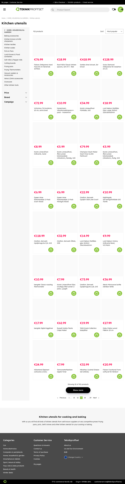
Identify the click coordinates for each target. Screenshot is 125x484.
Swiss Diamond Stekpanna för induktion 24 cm (112, 67)
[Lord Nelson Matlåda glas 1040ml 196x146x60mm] (89, 222)
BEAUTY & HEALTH (9, 469)
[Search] (80, 10)
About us (67, 445)
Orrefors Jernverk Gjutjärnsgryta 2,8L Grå (89, 286)
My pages (4, 2)
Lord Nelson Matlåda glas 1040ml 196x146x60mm (88, 243)
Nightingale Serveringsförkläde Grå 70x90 (112, 199)
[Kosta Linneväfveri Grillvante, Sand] (44, 133)
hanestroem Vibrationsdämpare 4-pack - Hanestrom (65, 110)
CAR (4, 445)
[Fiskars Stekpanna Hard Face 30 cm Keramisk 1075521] (44, 46)
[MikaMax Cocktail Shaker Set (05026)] (89, 351)
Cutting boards (10, 63)
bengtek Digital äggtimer (43, 328)
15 (74, 398)
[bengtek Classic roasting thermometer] (44, 265)
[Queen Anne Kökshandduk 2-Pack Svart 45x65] (44, 178)
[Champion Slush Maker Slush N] (89, 133)
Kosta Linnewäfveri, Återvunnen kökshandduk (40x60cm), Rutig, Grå (111, 155)
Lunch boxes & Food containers (12, 55)
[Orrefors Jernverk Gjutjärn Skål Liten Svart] (89, 178)
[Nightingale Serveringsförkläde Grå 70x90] (112, 178)
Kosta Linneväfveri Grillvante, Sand (41, 153)
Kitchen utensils (35, 18)
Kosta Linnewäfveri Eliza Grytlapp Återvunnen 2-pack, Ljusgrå (66, 287)
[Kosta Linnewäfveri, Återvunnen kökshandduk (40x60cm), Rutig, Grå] (112, 133)
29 (90, 398)
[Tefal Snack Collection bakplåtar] (89, 309)
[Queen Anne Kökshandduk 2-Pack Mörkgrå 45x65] (67, 178)
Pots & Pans (9, 51)
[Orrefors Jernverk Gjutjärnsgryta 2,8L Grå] (89, 265)
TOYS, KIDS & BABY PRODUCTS (13, 466)
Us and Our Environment (73, 449)
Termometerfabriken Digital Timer (64, 371)
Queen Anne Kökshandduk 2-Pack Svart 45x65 (42, 199)
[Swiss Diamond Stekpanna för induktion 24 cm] (112, 46)
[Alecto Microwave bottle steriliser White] (112, 265)
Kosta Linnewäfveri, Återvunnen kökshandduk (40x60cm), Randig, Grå (66, 155)
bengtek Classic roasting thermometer (43, 286)
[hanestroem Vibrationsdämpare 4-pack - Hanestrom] (67, 89)
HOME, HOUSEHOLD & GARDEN (17, 18)
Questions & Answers (42, 445)
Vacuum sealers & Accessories (11, 74)
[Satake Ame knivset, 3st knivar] (89, 46)
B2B (65, 452)
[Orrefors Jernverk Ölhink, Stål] (67, 222)
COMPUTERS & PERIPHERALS (13, 452)
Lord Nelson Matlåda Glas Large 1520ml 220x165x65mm (111, 110)
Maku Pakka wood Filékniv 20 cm (110, 329)
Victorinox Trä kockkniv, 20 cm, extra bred (43, 109)
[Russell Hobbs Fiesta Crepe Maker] (67, 309)
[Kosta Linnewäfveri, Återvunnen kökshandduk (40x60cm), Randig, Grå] (67, 133)
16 (78, 398)
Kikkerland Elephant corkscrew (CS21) (41, 371)
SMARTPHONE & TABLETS (11, 459)
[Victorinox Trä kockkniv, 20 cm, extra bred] (44, 89)
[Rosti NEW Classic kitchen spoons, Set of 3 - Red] (67, 46)
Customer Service (16, 2)
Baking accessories (11, 36)
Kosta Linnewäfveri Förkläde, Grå (87, 109)
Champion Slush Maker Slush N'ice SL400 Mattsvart (88, 154)
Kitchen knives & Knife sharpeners (12, 40)
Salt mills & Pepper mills (13, 60)
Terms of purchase (41, 452)
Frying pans (8, 66)
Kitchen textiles (10, 44)
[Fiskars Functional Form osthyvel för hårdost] (112, 351)
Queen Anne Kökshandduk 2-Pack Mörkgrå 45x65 (65, 199)
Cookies (37, 459)
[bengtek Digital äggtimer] (44, 309)
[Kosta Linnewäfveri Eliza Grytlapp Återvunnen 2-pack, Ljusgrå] (67, 265)
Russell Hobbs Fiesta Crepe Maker (65, 329)
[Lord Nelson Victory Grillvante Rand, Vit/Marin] (112, 222)
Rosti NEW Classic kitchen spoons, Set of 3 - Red (66, 66)
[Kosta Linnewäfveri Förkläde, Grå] (89, 89)
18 (85, 398)
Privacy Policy (39, 456)
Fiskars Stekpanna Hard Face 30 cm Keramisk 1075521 (43, 67)
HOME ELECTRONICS (10, 449)
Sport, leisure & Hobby (11, 462)
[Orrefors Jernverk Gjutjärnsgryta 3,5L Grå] (44, 222)
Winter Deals (8, 473)
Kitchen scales (9, 48)
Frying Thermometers (12, 70)
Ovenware (8, 82)
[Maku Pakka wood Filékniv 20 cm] (112, 309)
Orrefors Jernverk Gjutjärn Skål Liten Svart (89, 198)
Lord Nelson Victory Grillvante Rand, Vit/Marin (110, 243)
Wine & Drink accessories (13, 78)
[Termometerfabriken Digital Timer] (67, 351)
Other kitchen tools (11, 85)
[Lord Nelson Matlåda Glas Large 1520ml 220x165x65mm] (112, 89)
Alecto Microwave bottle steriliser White (112, 286)
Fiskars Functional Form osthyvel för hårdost (112, 371)
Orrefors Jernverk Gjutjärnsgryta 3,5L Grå (43, 242)
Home (3, 18)
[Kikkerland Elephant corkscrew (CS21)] (44, 351)
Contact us (38, 449)
